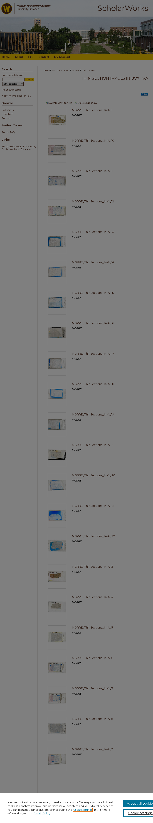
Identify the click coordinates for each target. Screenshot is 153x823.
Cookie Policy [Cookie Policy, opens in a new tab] (42, 813)
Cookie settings (82, 809)
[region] (76, 808)
